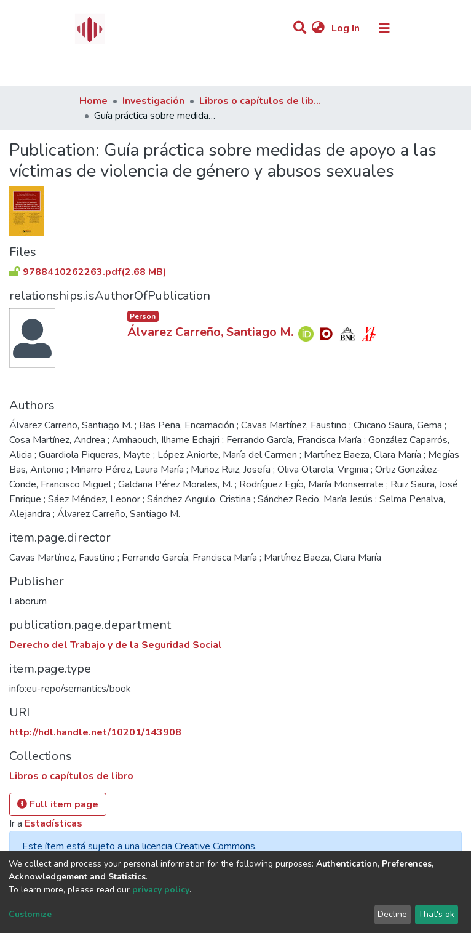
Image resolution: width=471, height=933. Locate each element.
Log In (346, 28)
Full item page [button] (57, 804)
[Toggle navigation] (384, 28)
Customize (30, 914)
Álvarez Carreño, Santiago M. (210, 332)
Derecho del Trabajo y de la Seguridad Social (115, 645)
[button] (318, 28)
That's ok (436, 914)
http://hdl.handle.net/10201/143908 (95, 732)
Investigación (153, 101)
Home (93, 101)
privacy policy (160, 889)
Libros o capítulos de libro (260, 101)
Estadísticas (53, 823)
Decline (392, 914)
